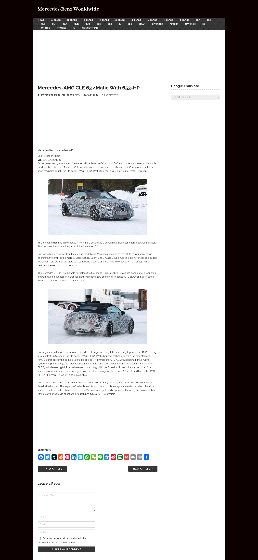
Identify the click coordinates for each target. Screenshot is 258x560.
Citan (143, 24)
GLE (99, 24)
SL (121, 24)
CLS (43, 24)
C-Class (88, 20)
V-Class (153, 20)
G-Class (137, 20)
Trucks (61, 27)
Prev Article (52, 468)
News (41, 20)
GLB (77, 24)
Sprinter (159, 24)
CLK (54, 24)
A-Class (56, 20)
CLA (199, 20)
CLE (211, 20)
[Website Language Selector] (195, 96)
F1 (74, 27)
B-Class (72, 20)
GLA (65, 24)
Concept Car (90, 27)
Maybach (192, 24)
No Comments (110, 94)
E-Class (104, 20)
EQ (206, 24)
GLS (111, 24)
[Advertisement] (129, 54)
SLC (131, 24)
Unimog (45, 27)
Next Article (143, 468)
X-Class (169, 20)
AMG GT (176, 24)
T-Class (186, 20)
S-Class (120, 20)
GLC (88, 24)
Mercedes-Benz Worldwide (68, 9)
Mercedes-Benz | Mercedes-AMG (60, 94)
